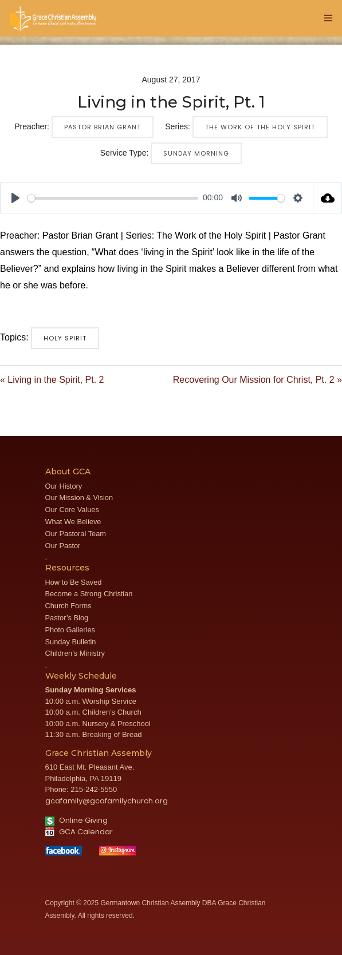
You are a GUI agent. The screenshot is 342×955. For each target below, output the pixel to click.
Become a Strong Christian (89, 593)
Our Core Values (72, 509)
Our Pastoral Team (75, 533)
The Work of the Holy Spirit (260, 127)
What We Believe (73, 521)
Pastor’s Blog (67, 617)
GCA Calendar (79, 831)
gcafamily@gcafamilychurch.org (106, 800)
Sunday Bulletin (70, 641)
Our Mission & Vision (79, 497)
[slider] (112, 198)
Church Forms (68, 605)
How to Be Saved (73, 582)
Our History (63, 486)
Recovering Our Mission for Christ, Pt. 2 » (257, 380)
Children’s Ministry (75, 653)
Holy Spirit (65, 338)
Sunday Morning (196, 153)
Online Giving (76, 820)
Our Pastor (63, 545)
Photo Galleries (70, 629)
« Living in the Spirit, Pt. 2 (52, 380)
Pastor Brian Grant (102, 127)
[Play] (15, 198)
